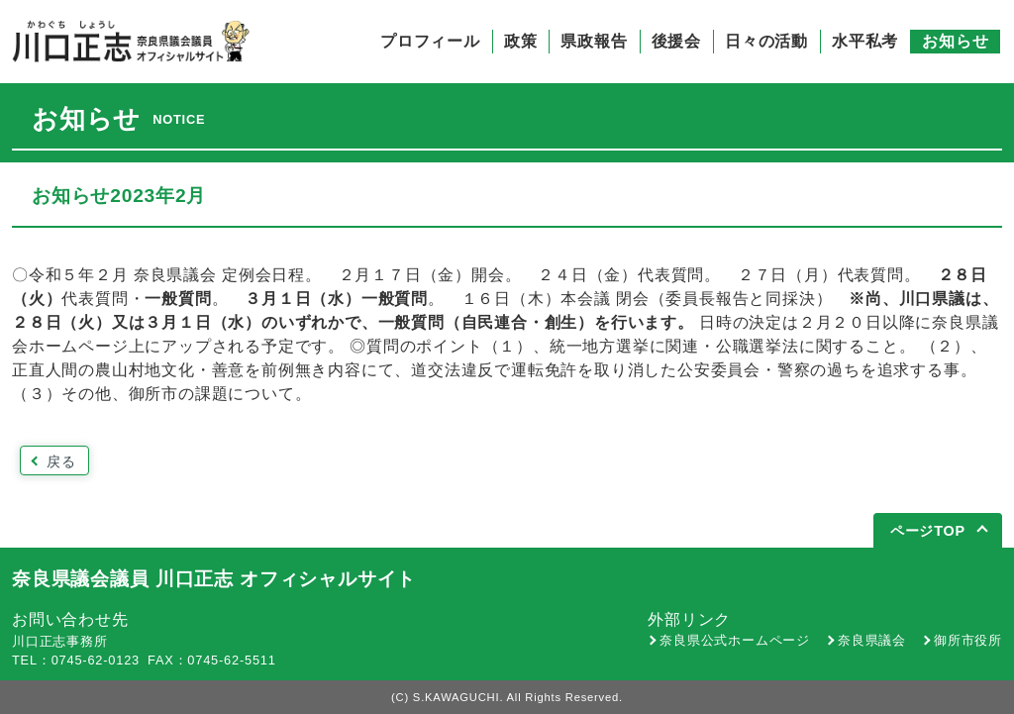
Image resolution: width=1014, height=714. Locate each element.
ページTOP (927, 531)
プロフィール (430, 41)
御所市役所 (968, 640)
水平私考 (865, 41)
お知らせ (955, 41)
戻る (61, 461)
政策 (521, 41)
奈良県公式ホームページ (734, 640)
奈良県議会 (872, 640)
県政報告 (593, 41)
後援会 (676, 41)
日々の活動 (766, 41)
